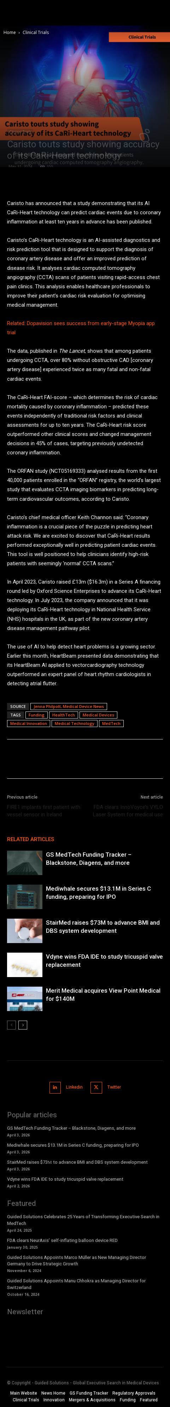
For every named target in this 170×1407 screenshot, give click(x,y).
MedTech (111, 723)
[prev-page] (11, 1025)
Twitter (114, 1087)
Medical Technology (74, 723)
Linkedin (74, 1087)
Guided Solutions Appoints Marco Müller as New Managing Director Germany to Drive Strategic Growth (76, 1260)
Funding (37, 714)
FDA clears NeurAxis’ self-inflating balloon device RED (62, 1240)
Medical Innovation (28, 723)
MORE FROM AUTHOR (88, 839)
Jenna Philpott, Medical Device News (69, 706)
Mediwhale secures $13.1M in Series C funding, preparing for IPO (73, 1145)
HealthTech (63, 714)
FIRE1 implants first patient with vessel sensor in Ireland (43, 811)
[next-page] (22, 1025)
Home (10, 32)
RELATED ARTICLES (30, 839)
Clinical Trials (36, 32)
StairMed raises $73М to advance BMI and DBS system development (77, 1162)
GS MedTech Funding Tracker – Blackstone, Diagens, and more (71, 1128)
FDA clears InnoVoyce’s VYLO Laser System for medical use (128, 811)
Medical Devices (98, 714)
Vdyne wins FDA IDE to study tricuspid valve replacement (65, 1179)
